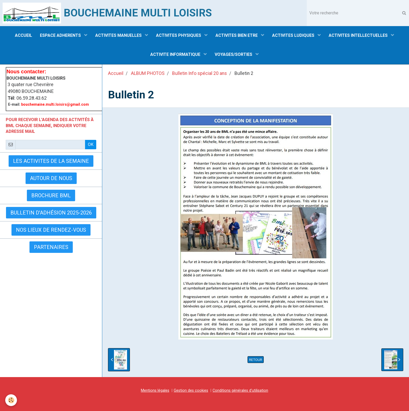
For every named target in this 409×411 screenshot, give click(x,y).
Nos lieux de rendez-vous (51, 230)
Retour (255, 360)
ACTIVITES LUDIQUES (293, 35)
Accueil (115, 73)
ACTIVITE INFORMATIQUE (175, 54)
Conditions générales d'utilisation (240, 390)
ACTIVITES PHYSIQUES (179, 35)
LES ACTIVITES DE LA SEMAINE (51, 161)
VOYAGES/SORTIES (234, 54)
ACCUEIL (23, 35)
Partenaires (51, 247)
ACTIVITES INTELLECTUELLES (359, 35)
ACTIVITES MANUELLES (119, 35)
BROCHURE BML (51, 195)
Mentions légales (155, 390)
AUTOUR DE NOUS (51, 178)
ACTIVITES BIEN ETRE (237, 35)
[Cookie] (11, 400)
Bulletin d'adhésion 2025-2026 (51, 213)
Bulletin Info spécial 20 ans (199, 73)
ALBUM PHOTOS (148, 73)
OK (90, 144)
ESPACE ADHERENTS (61, 35)
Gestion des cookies (191, 390)
